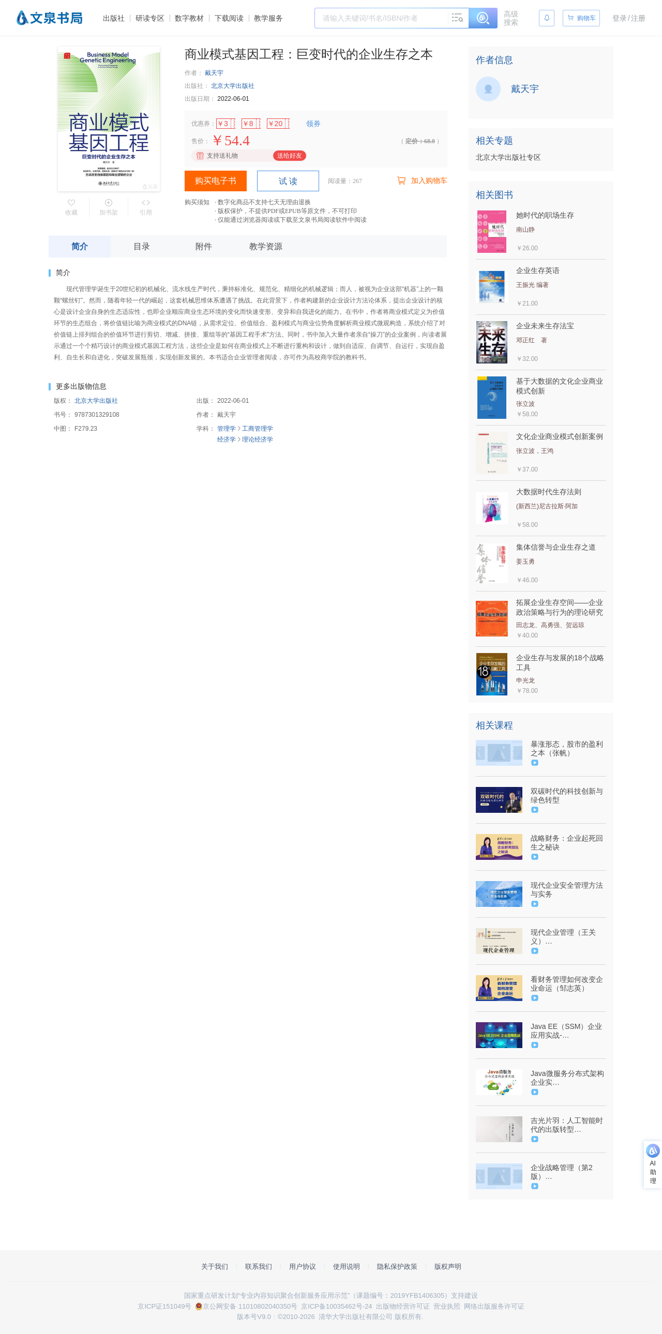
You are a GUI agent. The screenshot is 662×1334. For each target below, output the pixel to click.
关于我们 (214, 1266)
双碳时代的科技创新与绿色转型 (567, 795)
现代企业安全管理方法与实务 (567, 889)
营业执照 (446, 1306)
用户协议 (302, 1266)
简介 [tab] (79, 246)
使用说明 (346, 1266)
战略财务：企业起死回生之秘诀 (567, 842)
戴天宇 (214, 73)
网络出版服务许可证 (494, 1306)
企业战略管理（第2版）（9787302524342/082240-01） (567, 1172)
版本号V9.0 (254, 1317)
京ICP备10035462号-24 (336, 1306)
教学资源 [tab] (265, 246)
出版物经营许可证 (403, 1306)
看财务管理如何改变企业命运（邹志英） (567, 983)
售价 (197, 141)
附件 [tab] (203, 246)
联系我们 (258, 1266)
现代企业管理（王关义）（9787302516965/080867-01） (567, 937)
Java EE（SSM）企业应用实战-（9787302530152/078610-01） (567, 1031)
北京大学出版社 (232, 85)
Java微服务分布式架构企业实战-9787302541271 (567, 1078)
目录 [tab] (141, 246)
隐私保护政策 (397, 1266)
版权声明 (447, 1266)
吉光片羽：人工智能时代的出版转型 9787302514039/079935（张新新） (568, 1125)
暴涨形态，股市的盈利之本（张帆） (567, 748)
